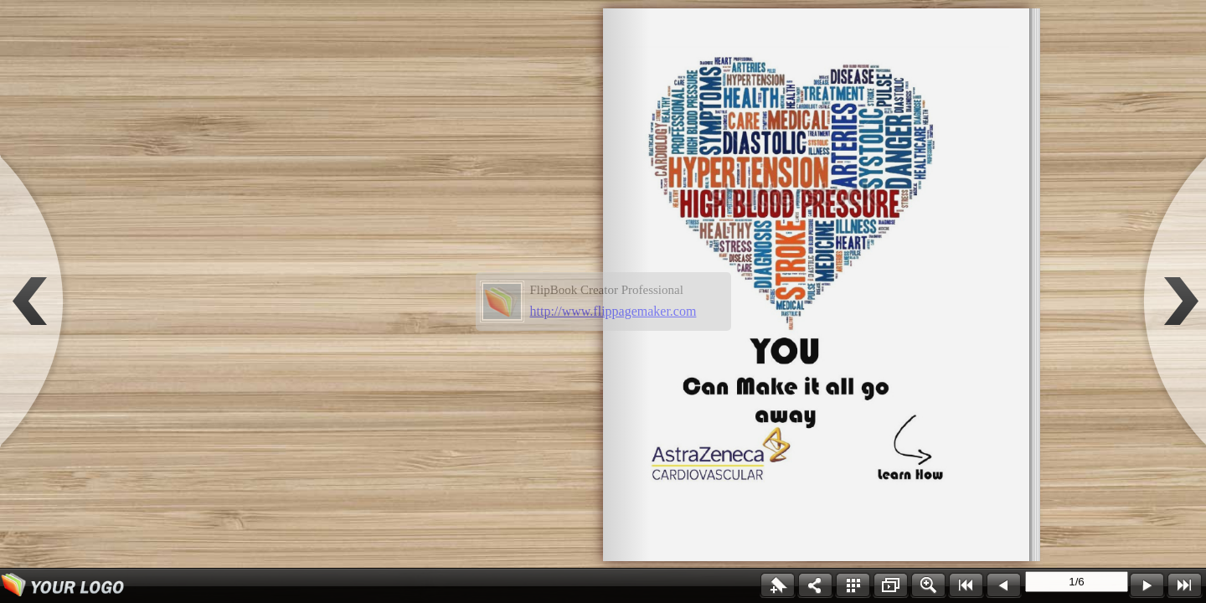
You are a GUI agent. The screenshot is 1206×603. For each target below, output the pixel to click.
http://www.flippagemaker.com (613, 311)
